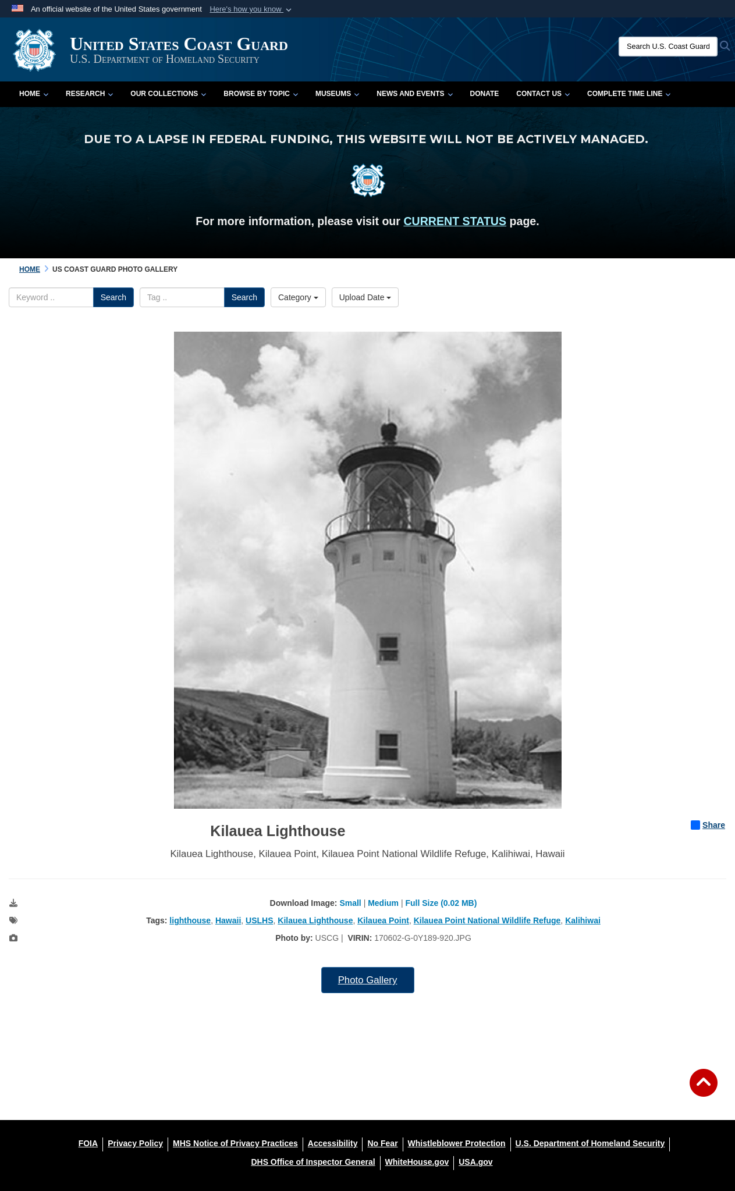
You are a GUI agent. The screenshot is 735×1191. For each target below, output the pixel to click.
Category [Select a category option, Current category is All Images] (298, 297)
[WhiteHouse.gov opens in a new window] (417, 1162)
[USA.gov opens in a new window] (475, 1162)
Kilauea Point (383, 920)
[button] (252, 9)
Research (89, 94)
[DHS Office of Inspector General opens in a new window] (313, 1162)
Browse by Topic (260, 94)
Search (113, 297)
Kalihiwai (583, 920)
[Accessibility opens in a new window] (333, 1143)
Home (33, 94)
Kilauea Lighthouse (315, 920)
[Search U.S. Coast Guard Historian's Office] (668, 46)
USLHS (259, 920)
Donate (484, 94)
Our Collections (168, 94)
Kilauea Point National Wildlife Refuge (487, 920)
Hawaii (228, 920)
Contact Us (543, 94)
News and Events (414, 94)
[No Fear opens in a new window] (382, 1143)
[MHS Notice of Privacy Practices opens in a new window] (235, 1143)
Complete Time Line (628, 94)
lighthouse (190, 920)
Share (708, 825)
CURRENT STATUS (454, 221)
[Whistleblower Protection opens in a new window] (457, 1143)
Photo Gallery (367, 980)
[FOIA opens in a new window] (88, 1143)
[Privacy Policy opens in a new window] (135, 1143)
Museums (337, 94)
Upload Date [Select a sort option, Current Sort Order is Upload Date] (365, 297)
